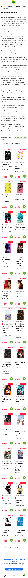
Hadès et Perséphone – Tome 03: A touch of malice (20, 328)
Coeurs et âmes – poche (18, 167)
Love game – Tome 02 (20, 532)
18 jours (17, 294)
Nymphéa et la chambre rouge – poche (6, 260)
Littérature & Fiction (21, 6)
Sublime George (5, 295)
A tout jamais (20, 227)
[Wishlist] (5, 576)
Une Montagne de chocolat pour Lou (20, 432)
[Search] (25, 2)
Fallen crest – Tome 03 (20, 363)
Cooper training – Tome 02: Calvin (19, 467)
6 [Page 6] (17, 547)
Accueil (3, 6)
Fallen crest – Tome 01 (20, 400)
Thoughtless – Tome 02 (20, 501)
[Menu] (2, 2)
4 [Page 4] (12, 547)
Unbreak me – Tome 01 (7, 499)
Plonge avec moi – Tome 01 (7, 166)
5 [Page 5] (15, 547)
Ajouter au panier (11, 176)
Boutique (10, 6)
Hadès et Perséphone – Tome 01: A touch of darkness (20, 261)
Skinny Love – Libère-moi (7, 430)
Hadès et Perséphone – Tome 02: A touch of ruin (7, 366)
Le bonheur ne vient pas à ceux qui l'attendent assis (7, 328)
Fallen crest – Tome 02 (7, 400)
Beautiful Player (6, 532)
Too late (18, 197)
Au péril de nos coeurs (7, 465)
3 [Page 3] (10, 547)
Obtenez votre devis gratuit (14, 569)
